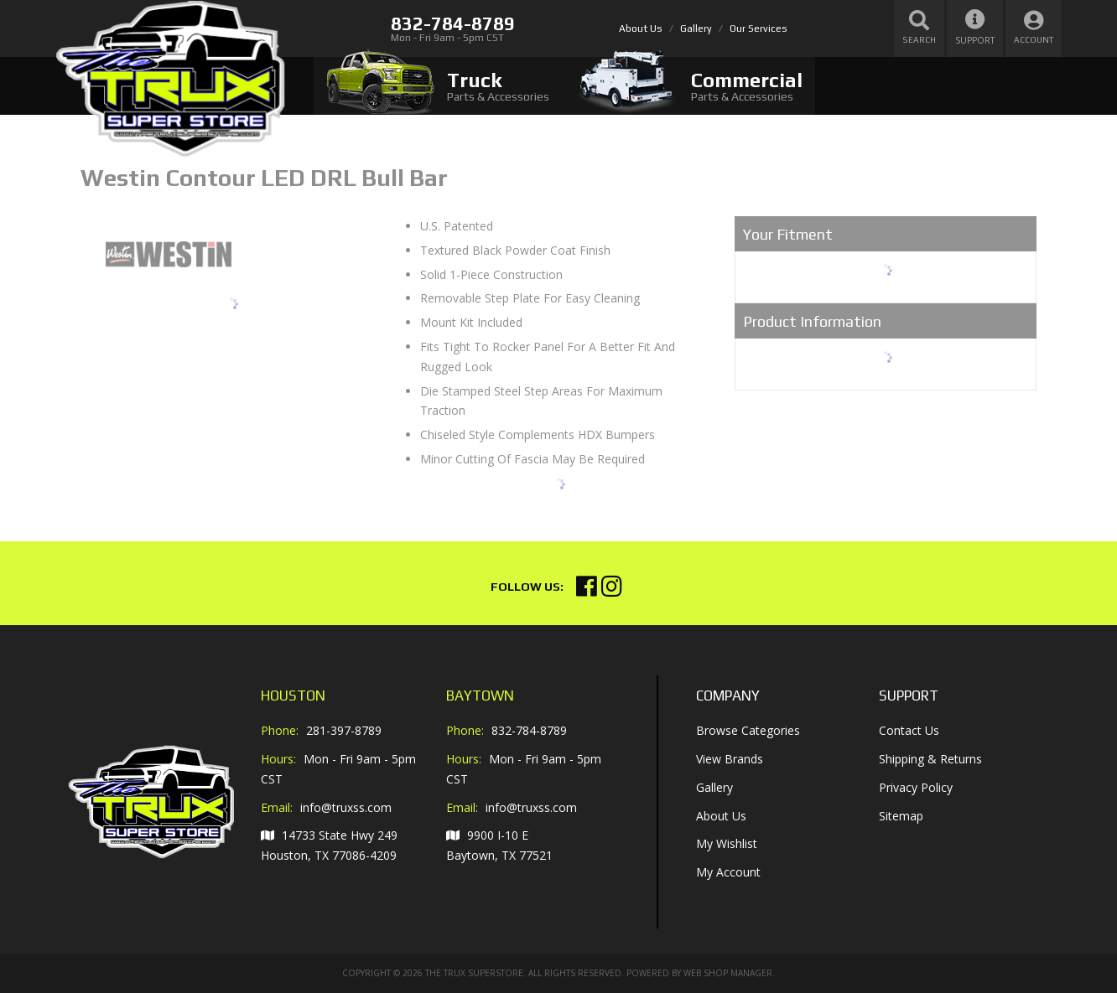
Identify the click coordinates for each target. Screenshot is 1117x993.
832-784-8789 (529, 730)
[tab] (438, 86)
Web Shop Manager (727, 973)
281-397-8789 (344, 730)
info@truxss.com (346, 808)
